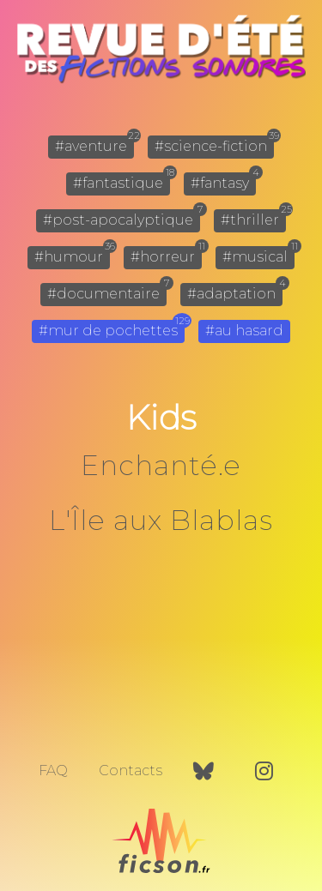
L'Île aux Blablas (161, 520)
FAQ (53, 770)
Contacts (130, 770)
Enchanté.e (161, 465)
